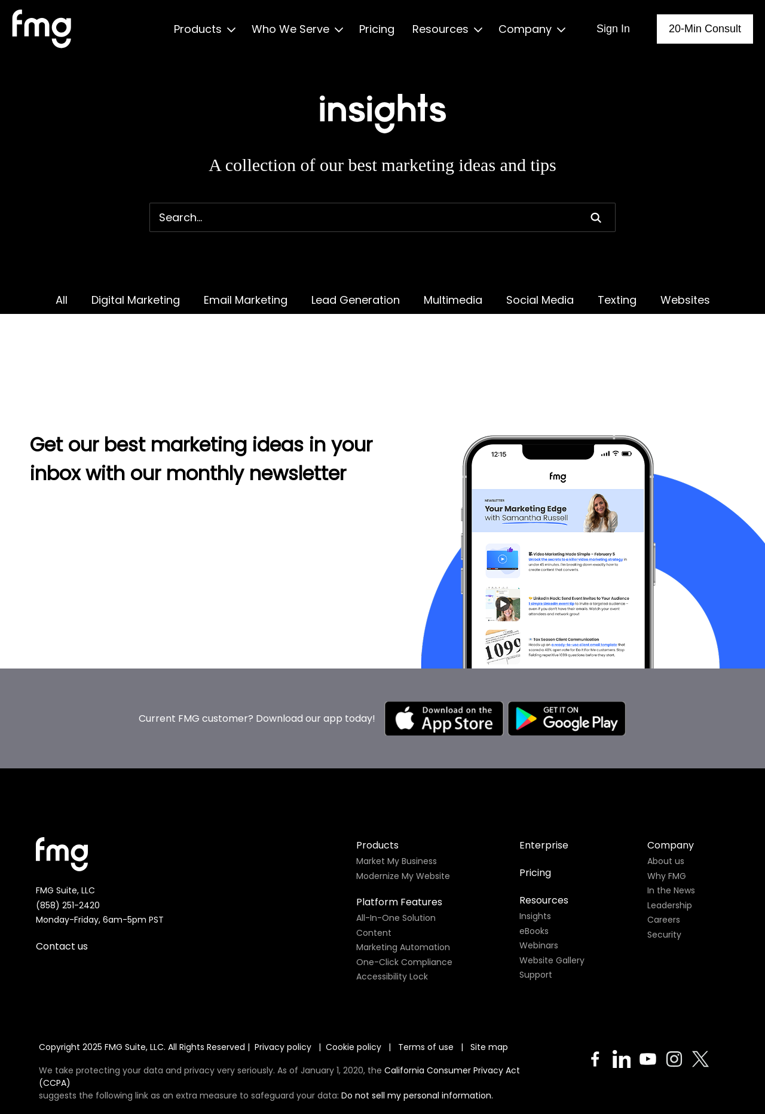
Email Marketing (245, 299)
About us (665, 813)
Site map (489, 999)
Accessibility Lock (392, 929)
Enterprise (543, 797)
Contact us (62, 898)
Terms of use (427, 999)
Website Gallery (552, 912)
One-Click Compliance (404, 914)
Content (373, 885)
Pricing (535, 825)
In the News (671, 843)
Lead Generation (355, 299)
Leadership (669, 857)
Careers (663, 872)
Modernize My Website (403, 828)
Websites (685, 299)
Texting (617, 299)
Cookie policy (353, 999)
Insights (535, 868)
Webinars (538, 898)
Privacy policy (283, 999)
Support (535, 927)
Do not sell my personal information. (417, 1048)
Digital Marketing (135, 299)
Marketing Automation (403, 899)
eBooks (534, 883)
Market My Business (396, 813)
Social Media (540, 299)
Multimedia (453, 299)
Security (664, 887)
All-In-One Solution (396, 870)
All (62, 299)
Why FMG (666, 828)
